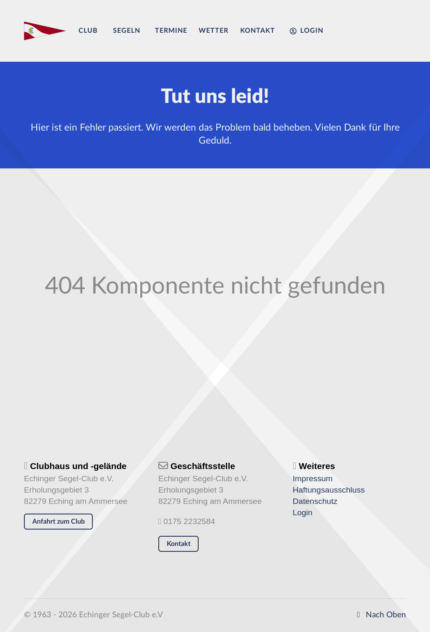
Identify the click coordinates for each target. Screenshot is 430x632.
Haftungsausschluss (329, 489)
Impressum (313, 478)
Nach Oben (379, 615)
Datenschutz (315, 501)
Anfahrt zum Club (58, 521)
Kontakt (179, 543)
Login (302, 512)
